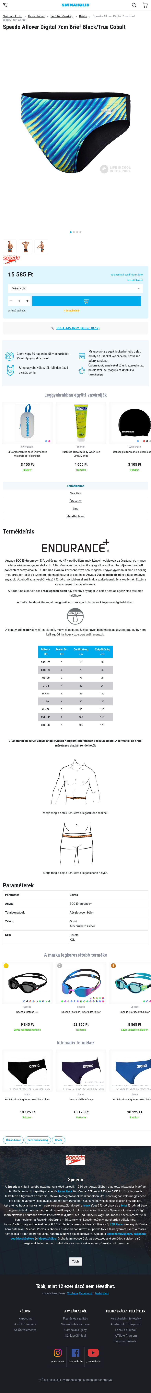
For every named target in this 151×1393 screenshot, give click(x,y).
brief (124, 1205)
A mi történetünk (25, 1324)
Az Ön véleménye (25, 1330)
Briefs (83, 16)
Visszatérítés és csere (75, 1324)
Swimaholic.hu (12, 16)
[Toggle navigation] (5, 5)
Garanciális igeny (75, 1330)
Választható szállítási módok (126, 274)
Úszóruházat (36, 16)
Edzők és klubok (125, 1330)
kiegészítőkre (47, 1238)
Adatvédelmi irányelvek (126, 1324)
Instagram (102, 1293)
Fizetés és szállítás (75, 1318)
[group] (27, 438)
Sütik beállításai (75, 1335)
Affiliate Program (126, 1335)
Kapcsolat (25, 1318)
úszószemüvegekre (119, 1234)
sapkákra (140, 1234)
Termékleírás (75, 486)
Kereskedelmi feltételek (125, 1318)
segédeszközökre (22, 1238)
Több (75, 1261)
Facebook (85, 1293)
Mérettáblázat (135, 280)
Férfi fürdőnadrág (62, 16)
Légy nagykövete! (125, 1341)
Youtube (72, 1293)
